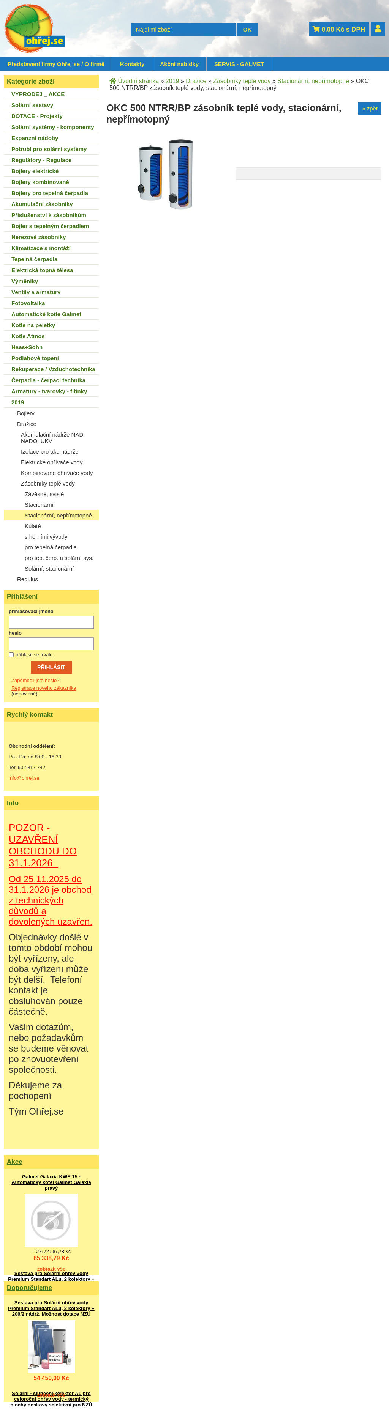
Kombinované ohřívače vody (57, 473)
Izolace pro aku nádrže (50, 451)
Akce (14, 1161)
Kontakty (132, 64)
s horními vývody (46, 536)
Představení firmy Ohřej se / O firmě (56, 64)
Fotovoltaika (28, 303)
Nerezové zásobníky (38, 237)
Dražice (26, 424)
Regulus (27, 579)
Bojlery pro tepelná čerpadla (49, 193)
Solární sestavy (32, 105)
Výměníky (24, 281)
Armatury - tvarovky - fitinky (49, 391)
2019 (17, 402)
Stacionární (39, 504)
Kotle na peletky (33, 325)
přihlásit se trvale (34, 654)
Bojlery (26, 413)
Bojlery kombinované (40, 182)
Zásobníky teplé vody (48, 483)
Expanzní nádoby (34, 138)
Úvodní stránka (138, 81)
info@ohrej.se (24, 778)
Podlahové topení (35, 358)
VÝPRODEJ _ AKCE (38, 94)
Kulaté (33, 526)
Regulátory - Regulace (41, 160)
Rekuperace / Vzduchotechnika (53, 369)
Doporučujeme (29, 1287)
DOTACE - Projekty (37, 116)
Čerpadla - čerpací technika (48, 380)
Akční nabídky (179, 64)
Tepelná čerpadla (34, 259)
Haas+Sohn (27, 347)
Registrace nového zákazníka (43, 688)
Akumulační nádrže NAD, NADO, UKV (53, 437)
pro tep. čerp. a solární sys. (59, 558)
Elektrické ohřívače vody (52, 462)
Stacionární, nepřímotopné (58, 515)
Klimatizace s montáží (41, 248)
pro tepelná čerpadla (51, 547)
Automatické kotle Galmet (46, 314)
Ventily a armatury (35, 292)
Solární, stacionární (49, 568)
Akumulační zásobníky (42, 204)
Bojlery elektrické (35, 171)
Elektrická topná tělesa (42, 270)
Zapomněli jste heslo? (35, 680)
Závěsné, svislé (44, 494)
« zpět (370, 108)
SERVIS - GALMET (239, 64)
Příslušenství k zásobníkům (48, 215)
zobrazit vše (51, 1269)
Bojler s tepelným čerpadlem (50, 226)
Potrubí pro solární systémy (49, 149)
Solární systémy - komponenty (52, 127)
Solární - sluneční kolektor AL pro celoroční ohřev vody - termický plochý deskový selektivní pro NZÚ (51, 1399)
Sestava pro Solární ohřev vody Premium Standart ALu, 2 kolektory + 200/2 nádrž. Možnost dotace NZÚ (51, 1279)
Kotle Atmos (28, 336)
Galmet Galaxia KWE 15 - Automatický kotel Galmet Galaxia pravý (51, 1182)
